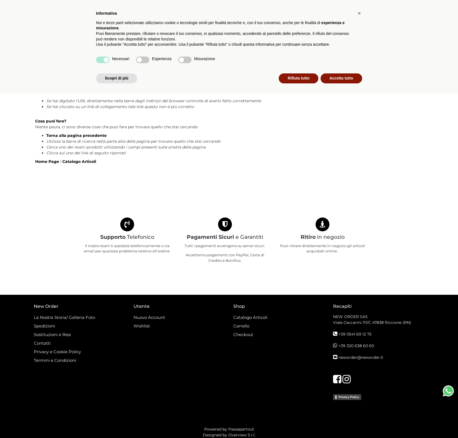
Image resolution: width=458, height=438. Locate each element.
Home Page (47, 161)
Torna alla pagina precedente (76, 135)
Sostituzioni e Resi (53, 334)
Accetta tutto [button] (341, 423)
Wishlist (142, 326)
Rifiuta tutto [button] (298, 423)
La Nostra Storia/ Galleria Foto (64, 317)
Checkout (243, 334)
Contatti (42, 343)
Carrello (241, 326)
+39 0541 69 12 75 (355, 334)
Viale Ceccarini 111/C (372, 322)
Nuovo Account (149, 317)
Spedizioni (44, 326)
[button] (190, 24)
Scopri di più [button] (117, 423)
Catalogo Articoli (153, 48)
